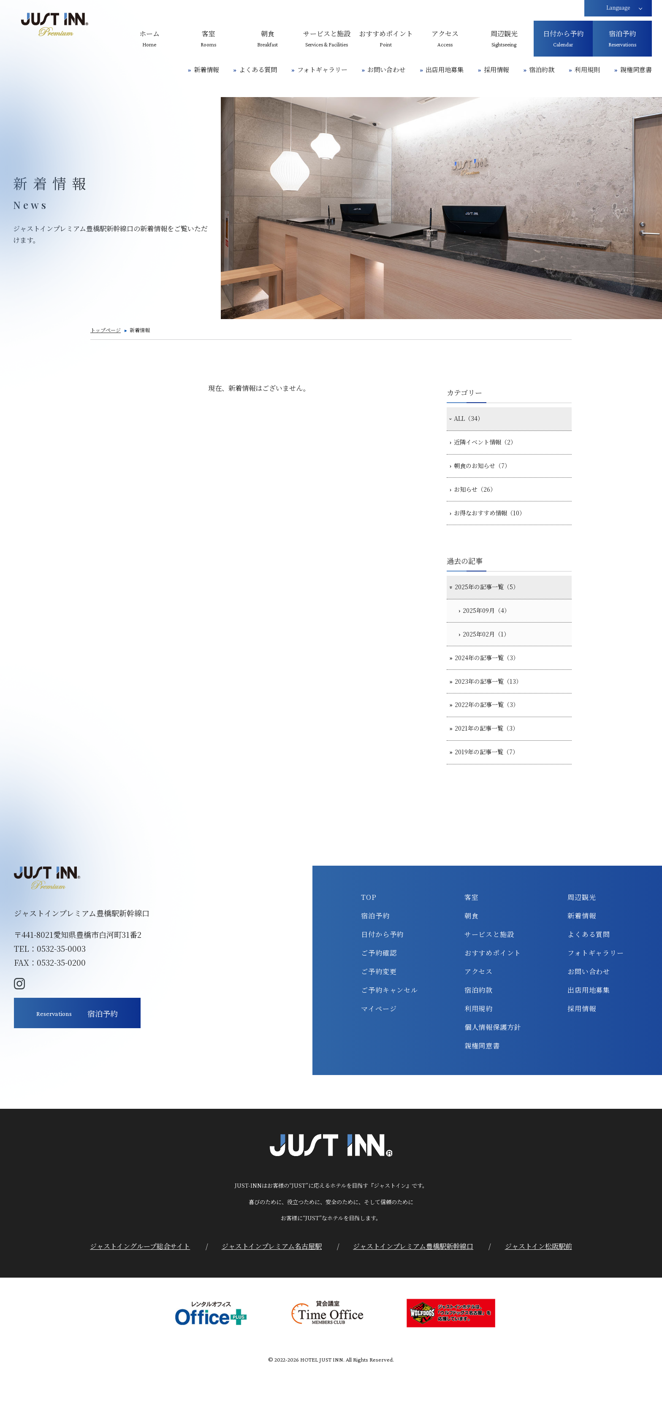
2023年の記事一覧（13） (494, 710)
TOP (368, 937)
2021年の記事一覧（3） (492, 764)
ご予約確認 (378, 993)
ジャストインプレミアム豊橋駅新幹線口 (413, 1286)
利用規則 (587, 69)
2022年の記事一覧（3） (492, 737)
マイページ (378, 1048)
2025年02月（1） (491, 657)
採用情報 (496, 69)
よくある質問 (258, 69)
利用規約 (478, 1048)
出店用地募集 (445, 69)
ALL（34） (472, 420)
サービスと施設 (489, 974)
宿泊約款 (541, 69)
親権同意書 (636, 69)
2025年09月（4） (492, 630)
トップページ (105, 329)
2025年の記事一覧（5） (492, 604)
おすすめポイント (492, 993)
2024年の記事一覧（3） (492, 684)
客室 (471, 937)
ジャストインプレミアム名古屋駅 (272, 1286)
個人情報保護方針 (492, 1067)
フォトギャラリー (322, 69)
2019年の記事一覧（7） (492, 790)
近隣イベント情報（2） (490, 446)
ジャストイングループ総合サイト (140, 1286)
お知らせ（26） (479, 500)
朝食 (471, 956)
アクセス (478, 1011)
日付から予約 (382, 974)
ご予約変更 (378, 1011)
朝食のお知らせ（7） (487, 473)
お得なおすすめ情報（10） (495, 527)
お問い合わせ (386, 69)
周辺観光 (581, 937)
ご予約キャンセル (389, 1030)
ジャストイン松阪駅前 (538, 1286)
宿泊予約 (375, 956)
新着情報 (206, 69)
